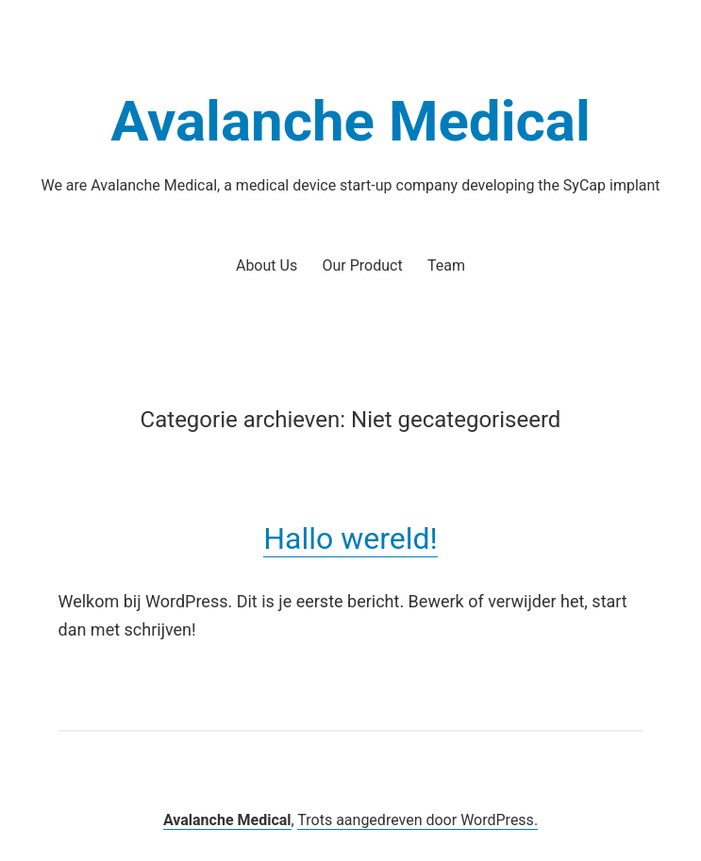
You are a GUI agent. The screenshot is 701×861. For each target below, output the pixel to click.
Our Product (363, 265)
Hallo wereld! (350, 538)
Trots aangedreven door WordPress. (417, 820)
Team (446, 265)
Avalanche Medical (350, 121)
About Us (266, 265)
